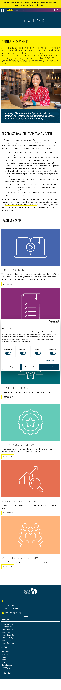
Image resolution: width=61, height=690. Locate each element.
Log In (18, 10)
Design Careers (6, 632)
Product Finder (6, 673)
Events (3, 660)
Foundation (7, 624)
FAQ (2, 670)
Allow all (50, 367)
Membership (5, 652)
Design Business (7, 629)
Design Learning (7, 638)
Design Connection (8, 635)
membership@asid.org (13, 613)
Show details (50, 360)
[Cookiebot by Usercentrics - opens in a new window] (50, 321)
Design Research (7, 643)
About (5, 668)
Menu (57, 10)
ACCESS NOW (8, 284)
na (3, 10)
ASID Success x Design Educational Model (21, 205)
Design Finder (6, 640)
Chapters (6, 627)
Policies (26, 616)
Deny (11, 367)
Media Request (6, 665)
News (3, 662)
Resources (5, 654)
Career (3, 657)
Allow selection (30, 367)
